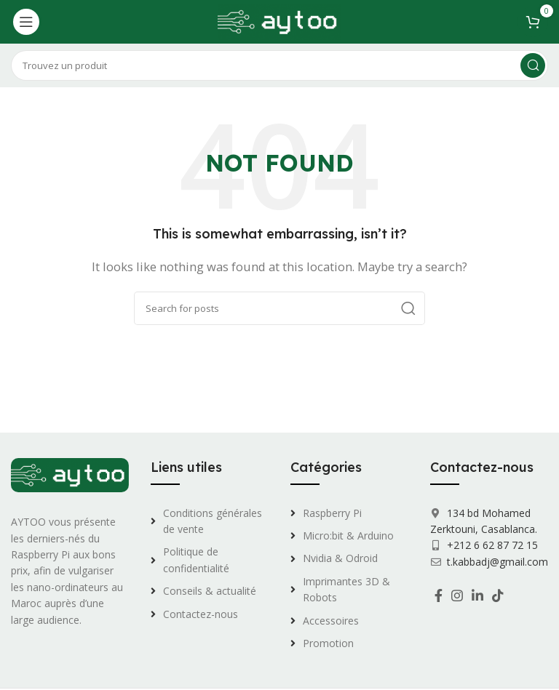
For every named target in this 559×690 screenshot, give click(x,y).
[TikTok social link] (498, 595)
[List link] (210, 521)
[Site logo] (279, 20)
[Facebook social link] (438, 595)
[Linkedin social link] (477, 595)
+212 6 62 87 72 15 (491, 545)
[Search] (279, 65)
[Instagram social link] (457, 595)
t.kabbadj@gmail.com (497, 562)
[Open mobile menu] (26, 21)
